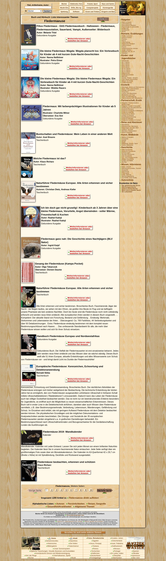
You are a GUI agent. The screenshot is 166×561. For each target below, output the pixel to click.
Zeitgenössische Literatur (130, 48)
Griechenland (116, 541)
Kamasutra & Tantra (128, 114)
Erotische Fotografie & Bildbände (132, 110)
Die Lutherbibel (127, 191)
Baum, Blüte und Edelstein (130, 89)
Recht (124, 31)
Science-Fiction (127, 37)
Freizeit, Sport (92, 4)
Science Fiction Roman (130, 188)
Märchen (124, 76)
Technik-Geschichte (128, 154)
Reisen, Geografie (96, 504)
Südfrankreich (116, 546)
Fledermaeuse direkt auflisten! (83, 498)
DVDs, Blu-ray (76, 8)
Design (124, 140)
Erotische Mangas (127, 118)
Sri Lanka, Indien (116, 553)
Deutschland (95, 555)
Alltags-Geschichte (128, 159)
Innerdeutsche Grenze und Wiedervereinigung (52, 553)
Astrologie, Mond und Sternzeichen (133, 87)
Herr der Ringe (31, 555)
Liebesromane (126, 45)
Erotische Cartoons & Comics (131, 120)
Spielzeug (64, 12)
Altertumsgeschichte (129, 187)
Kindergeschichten (128, 74)
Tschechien (95, 551)
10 (91, 490)
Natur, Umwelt (126, 167)
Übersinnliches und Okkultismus (132, 98)
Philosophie (125, 173)
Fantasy (124, 39)
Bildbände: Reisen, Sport (130, 143)
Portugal (116, 551)
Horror (124, 40)
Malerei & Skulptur (128, 137)
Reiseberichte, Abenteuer (130, 126)
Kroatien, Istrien (116, 538)
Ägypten (95, 541)
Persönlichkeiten (75, 504)
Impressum (135, 555)
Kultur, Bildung (126, 174)
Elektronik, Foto (76, 4)
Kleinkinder (125, 60)
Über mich (135, 558)
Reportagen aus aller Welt (130, 128)
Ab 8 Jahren (126, 67)
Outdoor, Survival (127, 129)
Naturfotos (73, 541)
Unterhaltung (126, 42)
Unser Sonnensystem (61, 549)
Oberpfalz (117, 555)
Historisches (52, 543)
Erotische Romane (128, 109)
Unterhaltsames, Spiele (61, 555)
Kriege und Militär (127, 160)
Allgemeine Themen (83, 506)
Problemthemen (127, 82)
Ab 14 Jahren (126, 71)
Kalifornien (95, 553)
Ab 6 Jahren (126, 65)
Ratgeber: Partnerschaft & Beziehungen (130, 103)
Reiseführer (125, 124)
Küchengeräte (108, 8)
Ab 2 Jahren (126, 62)
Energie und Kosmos (128, 90)
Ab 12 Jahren (126, 70)
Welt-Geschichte (127, 149)
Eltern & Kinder (127, 22)
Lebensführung (127, 24)
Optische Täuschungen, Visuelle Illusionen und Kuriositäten (52, 551)
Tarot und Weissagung (129, 96)
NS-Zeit (124, 162)
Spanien (135, 551)
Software (76, 12)
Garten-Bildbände (127, 145)
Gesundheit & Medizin (129, 25)
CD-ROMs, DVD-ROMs (129, 177)
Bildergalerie (51, 546)
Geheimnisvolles (51, 541)
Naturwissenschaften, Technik (131, 168)
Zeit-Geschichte (127, 156)
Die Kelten (73, 543)
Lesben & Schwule (128, 115)
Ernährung (125, 28)
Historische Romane (128, 43)
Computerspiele (92, 8)
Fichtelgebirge (95, 558)
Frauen (124, 47)
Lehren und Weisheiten (129, 93)
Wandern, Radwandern (129, 131)
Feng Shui (125, 92)
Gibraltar (135, 553)
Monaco (116, 549)
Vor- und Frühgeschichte (130, 157)
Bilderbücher (126, 73)
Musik (124, 142)
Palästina (119, 543)
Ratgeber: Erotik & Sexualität (131, 106)
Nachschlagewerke (128, 176)
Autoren (59, 504)
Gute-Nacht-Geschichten (130, 79)
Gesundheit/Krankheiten (58, 506)
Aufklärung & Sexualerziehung (131, 107)
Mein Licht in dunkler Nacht (131, 190)
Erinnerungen (126, 153)
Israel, (113, 543)
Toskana (95, 546)
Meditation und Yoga (128, 95)
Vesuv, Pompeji (95, 543)
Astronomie (125, 171)
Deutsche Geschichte (129, 151)
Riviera (95, 549)
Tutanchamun (73, 546)
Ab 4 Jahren (126, 64)
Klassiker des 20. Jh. (128, 51)
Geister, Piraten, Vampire (130, 78)
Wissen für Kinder (127, 81)
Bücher (64, 4)
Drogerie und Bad (108, 12)
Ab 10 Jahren (126, 68)
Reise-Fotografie (127, 132)
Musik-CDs (64, 8)
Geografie (125, 170)
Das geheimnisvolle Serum (131, 185)
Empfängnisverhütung (129, 117)
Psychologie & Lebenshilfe (130, 27)
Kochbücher (126, 30)
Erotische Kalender (128, 112)
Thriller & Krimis (127, 36)
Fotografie (125, 139)
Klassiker (125, 53)
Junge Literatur (127, 50)
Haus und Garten (108, 4)
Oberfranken (117, 558)
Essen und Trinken (92, 12)
